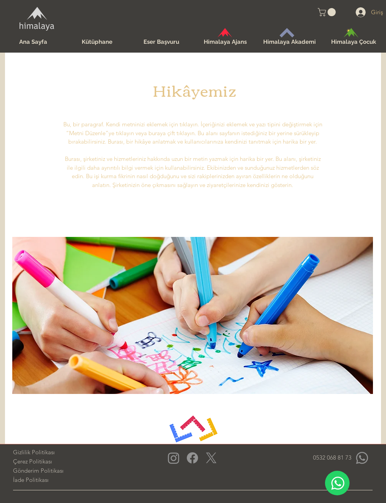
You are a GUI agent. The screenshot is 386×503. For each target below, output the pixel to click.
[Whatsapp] (362, 457)
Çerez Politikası (32, 461)
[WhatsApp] (337, 483)
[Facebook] (192, 457)
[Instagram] (173, 457)
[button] (328, 12)
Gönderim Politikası (38, 470)
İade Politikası (31, 479)
